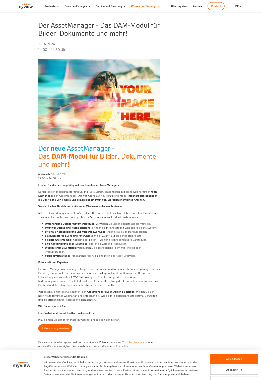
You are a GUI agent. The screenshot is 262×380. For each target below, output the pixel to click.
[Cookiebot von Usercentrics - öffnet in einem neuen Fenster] (21, 373)
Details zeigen (52, 373)
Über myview (179, 6)
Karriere (197, 6)
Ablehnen (234, 370)
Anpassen (234, 359)
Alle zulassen (234, 349)
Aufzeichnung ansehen (55, 328)
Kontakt (216, 6)
